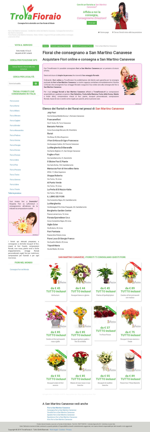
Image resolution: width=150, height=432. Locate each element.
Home (45, 46)
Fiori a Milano (15, 111)
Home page (103, 32)
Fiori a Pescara (15, 170)
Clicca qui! (91, 23)
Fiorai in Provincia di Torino (83, 46)
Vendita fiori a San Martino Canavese (61, 412)
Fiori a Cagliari (15, 121)
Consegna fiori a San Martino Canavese (61, 410)
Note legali (54, 430)
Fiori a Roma (14, 106)
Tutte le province (14, 193)
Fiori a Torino (14, 175)
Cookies (62, 430)
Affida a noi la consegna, (91, 15)
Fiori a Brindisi (15, 125)
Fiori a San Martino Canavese (58, 408)
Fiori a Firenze (15, 155)
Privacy (69, 430)
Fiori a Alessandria (16, 130)
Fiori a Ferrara (15, 150)
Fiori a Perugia (15, 145)
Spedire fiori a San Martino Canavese (61, 415)
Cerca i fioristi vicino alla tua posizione (127, 32)
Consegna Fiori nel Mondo (19, 269)
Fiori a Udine (14, 160)
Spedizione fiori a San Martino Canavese (62, 417)
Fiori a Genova (15, 180)
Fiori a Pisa (14, 165)
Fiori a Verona (15, 140)
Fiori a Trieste (15, 189)
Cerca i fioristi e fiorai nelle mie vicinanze (23, 68)
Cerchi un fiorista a (92, 5)
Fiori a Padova (15, 135)
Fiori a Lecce (14, 101)
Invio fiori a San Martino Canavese (59, 419)
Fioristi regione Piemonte (60, 46)
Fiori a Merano (15, 116)
